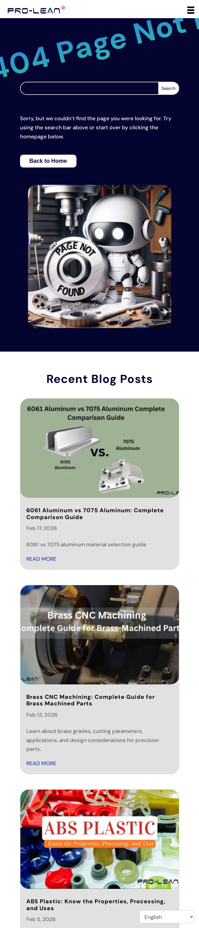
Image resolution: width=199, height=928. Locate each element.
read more (41, 558)
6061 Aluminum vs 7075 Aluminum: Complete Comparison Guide (95, 514)
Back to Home (48, 161)
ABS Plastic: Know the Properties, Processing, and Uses (95, 905)
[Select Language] (166, 916)
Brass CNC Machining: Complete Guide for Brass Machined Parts (90, 700)
